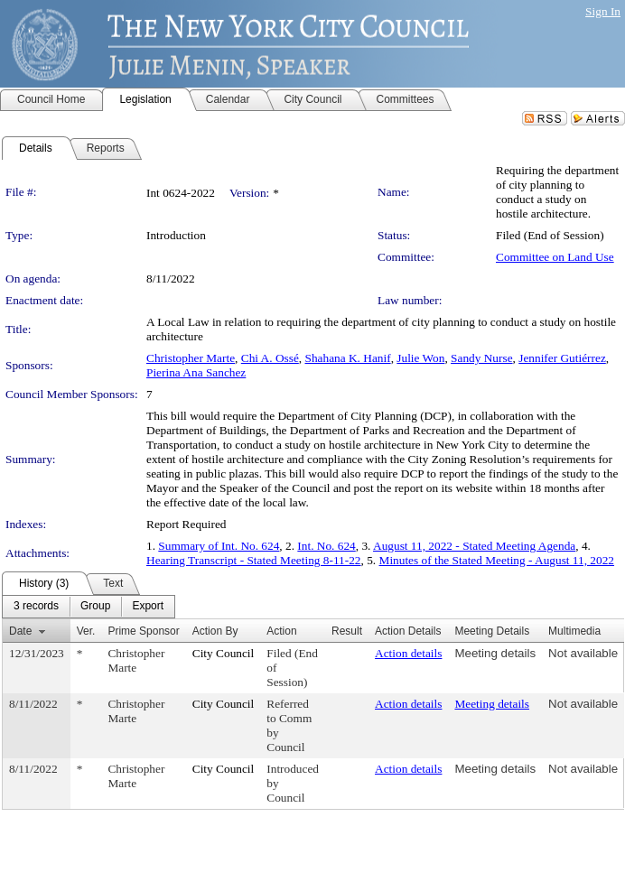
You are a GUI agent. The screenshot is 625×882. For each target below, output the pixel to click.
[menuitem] (36, 606)
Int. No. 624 (326, 545)
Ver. (86, 631)
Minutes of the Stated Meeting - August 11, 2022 (497, 560)
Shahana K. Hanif (348, 358)
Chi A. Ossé (270, 358)
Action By (215, 631)
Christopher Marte (190, 358)
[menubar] (88, 606)
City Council (223, 653)
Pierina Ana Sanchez (196, 372)
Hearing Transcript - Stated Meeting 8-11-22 (253, 560)
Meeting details (495, 653)
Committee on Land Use (555, 257)
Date (20, 631)
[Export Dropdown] (147, 606)
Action (281, 631)
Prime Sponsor (143, 631)
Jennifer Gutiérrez (562, 358)
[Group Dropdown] (95, 606)
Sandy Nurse (481, 358)
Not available (583, 653)
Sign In (602, 11)
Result (346, 631)
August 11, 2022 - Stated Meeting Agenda (474, 545)
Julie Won (420, 358)
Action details (408, 653)
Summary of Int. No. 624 (218, 545)
